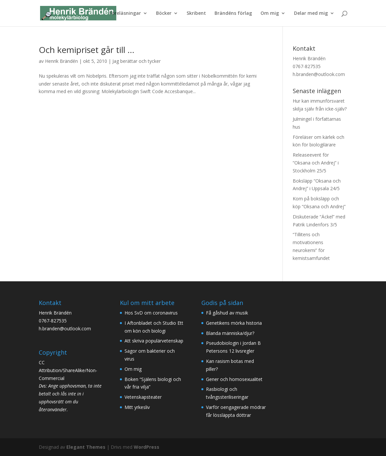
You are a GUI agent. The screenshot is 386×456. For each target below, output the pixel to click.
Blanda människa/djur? (230, 333)
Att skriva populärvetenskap (154, 341)
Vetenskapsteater (143, 397)
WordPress (146, 447)
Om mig (270, 13)
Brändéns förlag (233, 13)
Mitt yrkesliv (137, 407)
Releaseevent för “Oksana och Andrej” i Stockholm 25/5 (316, 163)
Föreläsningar (125, 13)
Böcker (163, 13)
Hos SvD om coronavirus (151, 313)
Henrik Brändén (61, 61)
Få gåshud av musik (227, 313)
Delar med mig (311, 13)
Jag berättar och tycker (136, 61)
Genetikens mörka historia (234, 323)
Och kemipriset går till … (86, 50)
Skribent (196, 13)
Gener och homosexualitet (234, 379)
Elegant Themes (85, 447)
